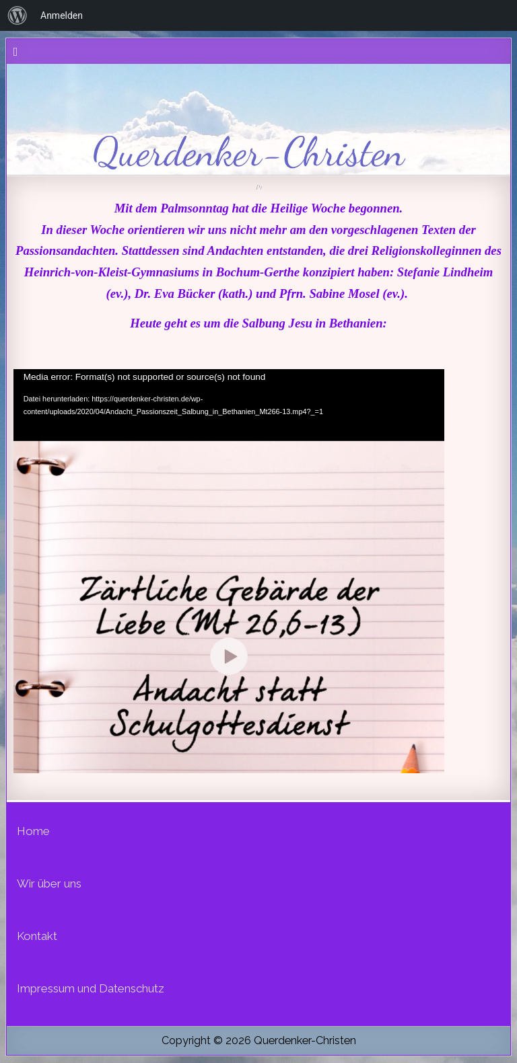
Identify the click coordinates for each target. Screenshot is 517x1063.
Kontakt (37, 936)
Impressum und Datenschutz (90, 988)
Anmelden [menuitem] (61, 15)
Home (33, 831)
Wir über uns (49, 883)
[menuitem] (17, 15)
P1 (258, 187)
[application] (228, 530)
